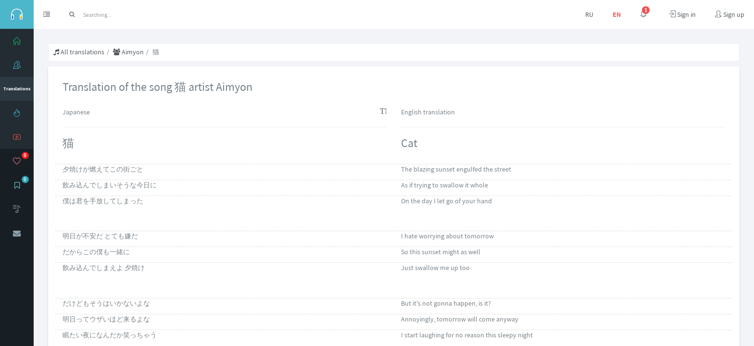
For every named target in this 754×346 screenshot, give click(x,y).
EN (617, 14)
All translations (78, 52)
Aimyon (128, 52)
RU (589, 14)
